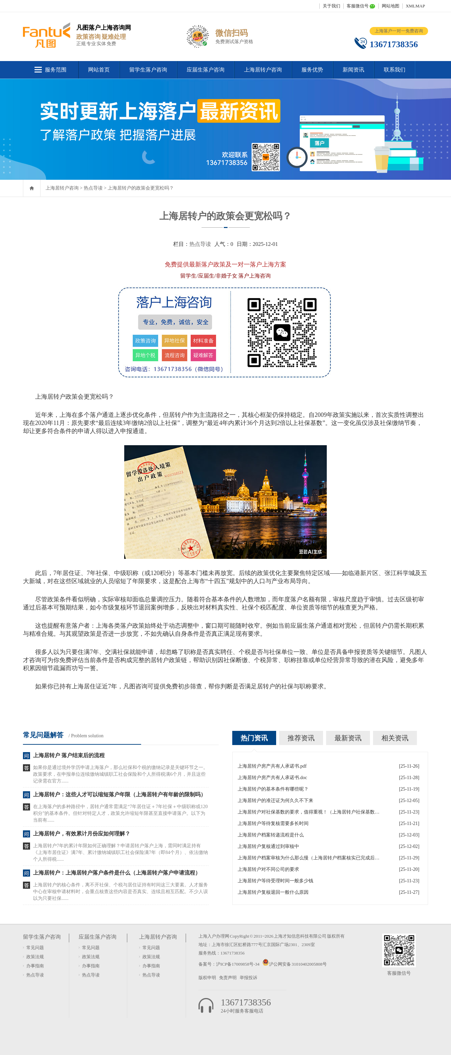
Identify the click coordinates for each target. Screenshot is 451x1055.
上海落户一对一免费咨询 (399, 30)
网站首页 (99, 70)
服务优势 (312, 70)
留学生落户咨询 (148, 70)
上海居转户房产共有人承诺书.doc (272, 777)
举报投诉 (248, 977)
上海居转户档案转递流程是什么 (271, 834)
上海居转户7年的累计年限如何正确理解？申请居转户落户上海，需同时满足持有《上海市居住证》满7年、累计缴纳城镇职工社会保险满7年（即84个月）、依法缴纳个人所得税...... (120, 852)
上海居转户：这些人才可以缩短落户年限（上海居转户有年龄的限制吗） (119, 794)
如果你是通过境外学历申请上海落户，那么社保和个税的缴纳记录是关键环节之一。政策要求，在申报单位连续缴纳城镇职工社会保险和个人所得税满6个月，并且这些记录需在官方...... (120, 774)
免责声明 (228, 977)
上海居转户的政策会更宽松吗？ (141, 188)
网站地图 (390, 5)
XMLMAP (415, 5)
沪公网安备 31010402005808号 (298, 964)
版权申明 (207, 977)
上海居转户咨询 (263, 70)
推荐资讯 (301, 738)
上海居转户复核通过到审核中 (268, 846)
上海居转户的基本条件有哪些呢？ (273, 789)
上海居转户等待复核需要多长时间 (273, 823)
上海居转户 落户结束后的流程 (69, 755)
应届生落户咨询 (205, 70)
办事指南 (35, 965)
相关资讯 (394, 738)
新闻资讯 (353, 70)
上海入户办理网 (213, 936)
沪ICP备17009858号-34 (238, 964)
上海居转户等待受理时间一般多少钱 (275, 880)
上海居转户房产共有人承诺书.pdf (272, 766)
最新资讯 (348, 738)
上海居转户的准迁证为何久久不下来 (275, 800)
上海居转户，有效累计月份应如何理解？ (81, 833)
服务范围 (56, 70)
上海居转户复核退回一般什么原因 (273, 892)
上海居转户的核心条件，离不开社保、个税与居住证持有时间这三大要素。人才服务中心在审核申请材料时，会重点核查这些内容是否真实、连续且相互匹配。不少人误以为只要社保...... (120, 891)
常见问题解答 (43, 735)
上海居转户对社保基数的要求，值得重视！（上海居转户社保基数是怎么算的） (308, 812)
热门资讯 (254, 738)
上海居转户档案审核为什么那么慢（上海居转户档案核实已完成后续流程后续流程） (308, 857)
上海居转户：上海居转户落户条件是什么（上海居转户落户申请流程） (117, 873)
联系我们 (394, 70)
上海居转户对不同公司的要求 (268, 869)
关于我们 (331, 5)
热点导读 (93, 188)
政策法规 (35, 956)
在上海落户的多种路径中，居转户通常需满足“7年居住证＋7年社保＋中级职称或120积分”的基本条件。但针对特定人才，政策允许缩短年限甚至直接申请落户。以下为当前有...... (120, 813)
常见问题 (35, 947)
